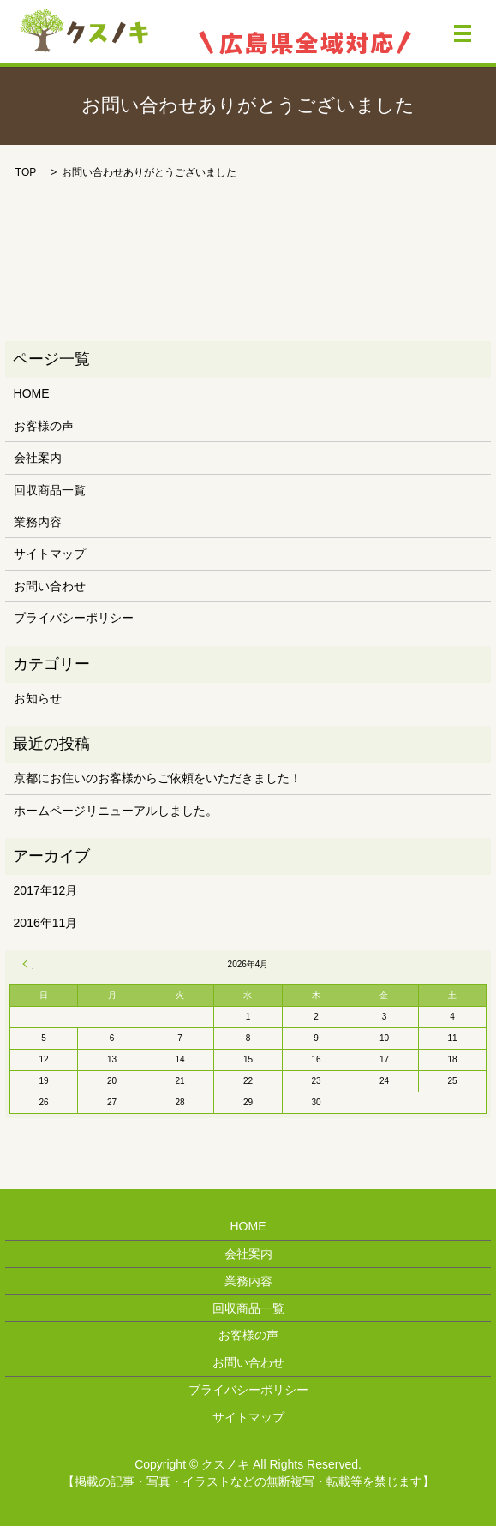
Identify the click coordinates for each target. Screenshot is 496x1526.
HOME (32, 393)
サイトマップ (50, 553)
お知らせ (38, 698)
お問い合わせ (50, 586)
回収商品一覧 (50, 490)
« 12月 (27, 964)
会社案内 (38, 457)
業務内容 (38, 522)
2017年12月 (46, 890)
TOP (25, 172)
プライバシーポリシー (74, 618)
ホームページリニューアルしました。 (116, 810)
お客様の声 (44, 426)
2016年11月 (46, 923)
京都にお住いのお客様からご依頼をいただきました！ (158, 778)
